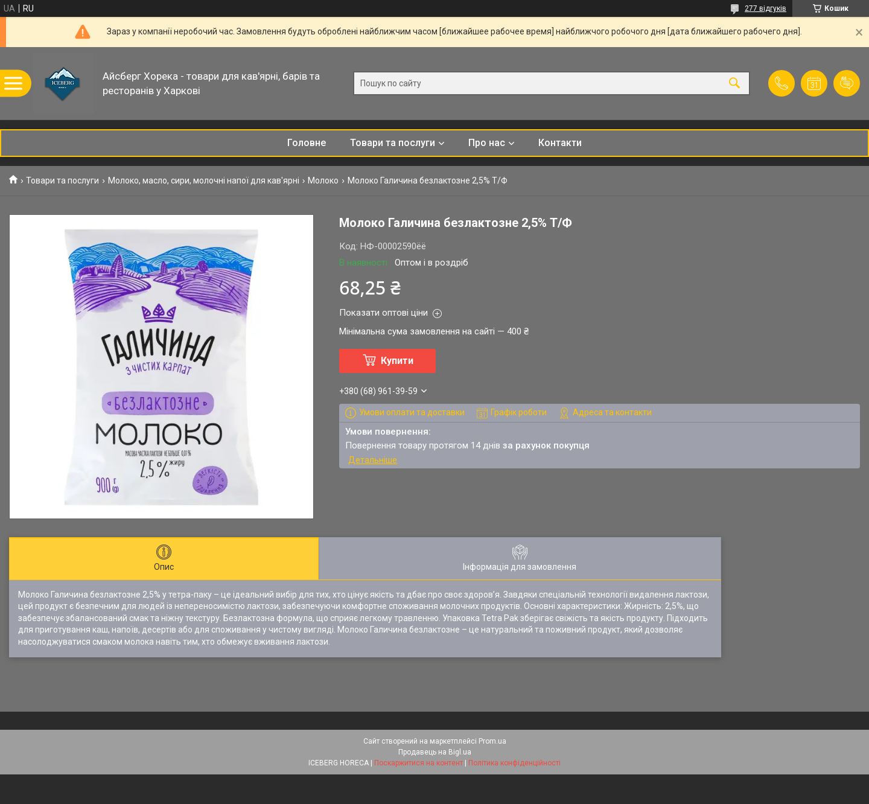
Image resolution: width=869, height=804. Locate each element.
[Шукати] (734, 83)
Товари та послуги (392, 142)
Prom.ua (492, 741)
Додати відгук (846, 83)
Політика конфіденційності (514, 763)
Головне (306, 142)
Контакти (560, 142)
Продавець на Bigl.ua (434, 752)
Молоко (323, 180)
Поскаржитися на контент (418, 763)
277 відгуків (765, 8)
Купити (397, 360)
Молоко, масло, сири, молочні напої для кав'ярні (203, 180)
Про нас (486, 142)
